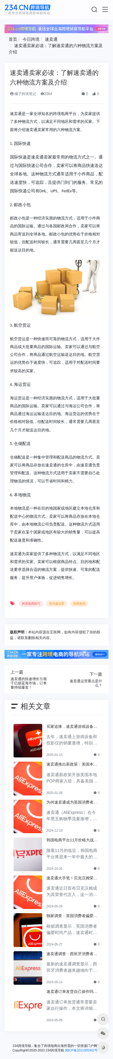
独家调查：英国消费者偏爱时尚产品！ (71, 916)
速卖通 (51, 39)
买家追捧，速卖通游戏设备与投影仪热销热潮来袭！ (71, 727)
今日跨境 (31, 39)
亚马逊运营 (56, 603)
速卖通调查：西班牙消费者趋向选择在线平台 (71, 954)
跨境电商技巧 (31, 603)
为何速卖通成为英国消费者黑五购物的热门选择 (71, 802)
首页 (13, 39)
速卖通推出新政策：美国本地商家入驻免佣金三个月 (71, 764)
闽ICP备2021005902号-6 (83, 1050)
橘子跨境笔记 (23, 94)
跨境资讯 (79, 603)
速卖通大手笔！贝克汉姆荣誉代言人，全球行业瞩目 (71, 878)
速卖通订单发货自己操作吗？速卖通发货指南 (71, 992)
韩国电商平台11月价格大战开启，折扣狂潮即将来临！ (72, 840)
